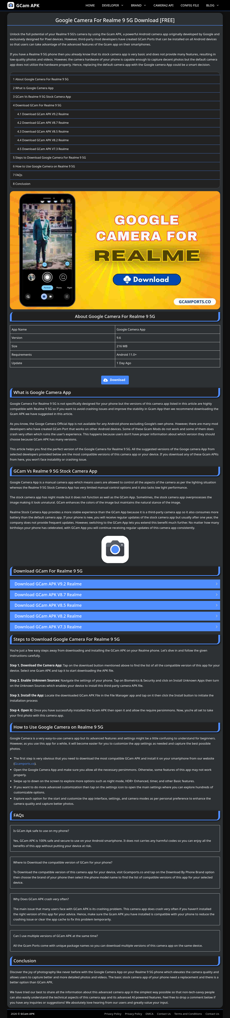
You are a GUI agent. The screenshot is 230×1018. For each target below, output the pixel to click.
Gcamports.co (24, 763)
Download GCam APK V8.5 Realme (43, 131)
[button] (115, 380)
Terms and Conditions (188, 1013)
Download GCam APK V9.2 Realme (43, 114)
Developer (114, 5)
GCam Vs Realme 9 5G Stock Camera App (42, 97)
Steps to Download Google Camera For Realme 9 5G (49, 158)
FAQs (17, 175)
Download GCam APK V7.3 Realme (43, 149)
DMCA (149, 1013)
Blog (214, 5)
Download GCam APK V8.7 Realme (43, 123)
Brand (140, 5)
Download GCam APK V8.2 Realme (43, 140)
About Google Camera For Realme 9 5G (40, 79)
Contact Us (164, 1013)
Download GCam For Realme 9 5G (37, 105)
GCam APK (27, 5)
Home (90, 5)
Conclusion (21, 184)
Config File (190, 5)
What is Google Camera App (33, 88)
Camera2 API (164, 5)
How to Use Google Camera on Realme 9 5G (44, 166)
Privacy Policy (112, 1013)
